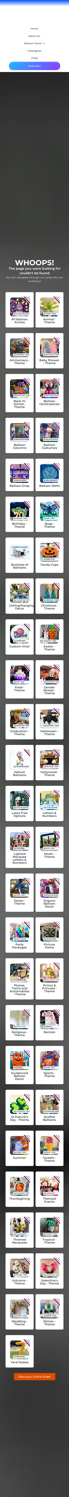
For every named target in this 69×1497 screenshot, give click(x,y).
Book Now (34, 65)
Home (34, 28)
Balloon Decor (34, 43)
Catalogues (34, 50)
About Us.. (34, 35)
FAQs (34, 58)
